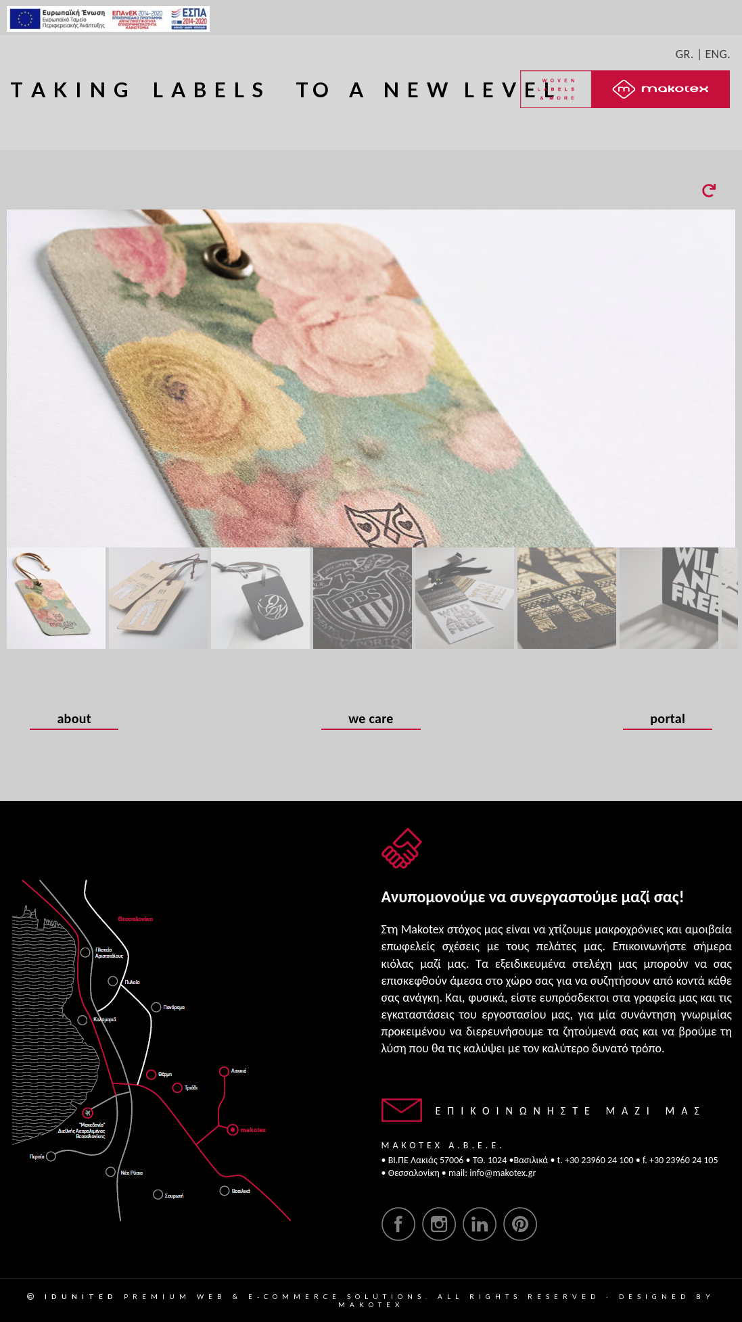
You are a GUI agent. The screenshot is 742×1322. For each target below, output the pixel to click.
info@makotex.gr (502, 1173)
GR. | (689, 54)
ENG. (718, 54)
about (74, 719)
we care (371, 719)
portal (667, 719)
